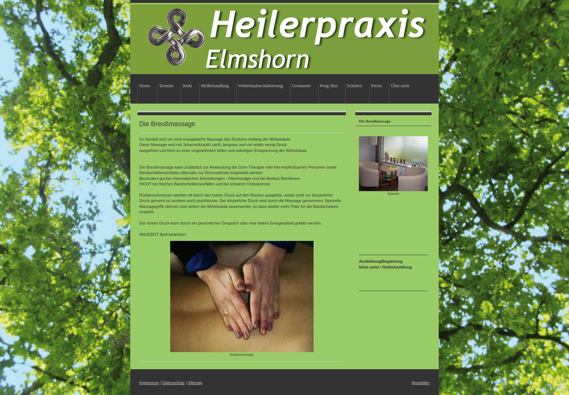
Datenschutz (173, 382)
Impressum (149, 382)
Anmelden (421, 382)
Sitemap (195, 382)
